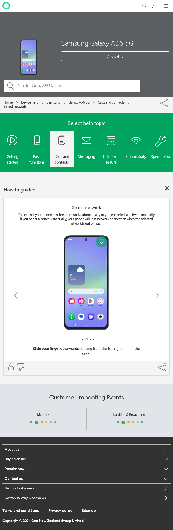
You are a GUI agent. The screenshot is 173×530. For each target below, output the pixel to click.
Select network (15, 106)
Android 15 (115, 56)
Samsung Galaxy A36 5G (97, 43)
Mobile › (43, 414)
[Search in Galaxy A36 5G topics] (72, 86)
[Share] (168, 102)
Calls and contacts (111, 102)
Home (8, 102)
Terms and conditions (20, 510)
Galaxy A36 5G (79, 102)
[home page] (6, 5)
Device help (29, 102)
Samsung (53, 102)
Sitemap (89, 510)
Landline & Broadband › (130, 414)
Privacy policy (60, 510)
